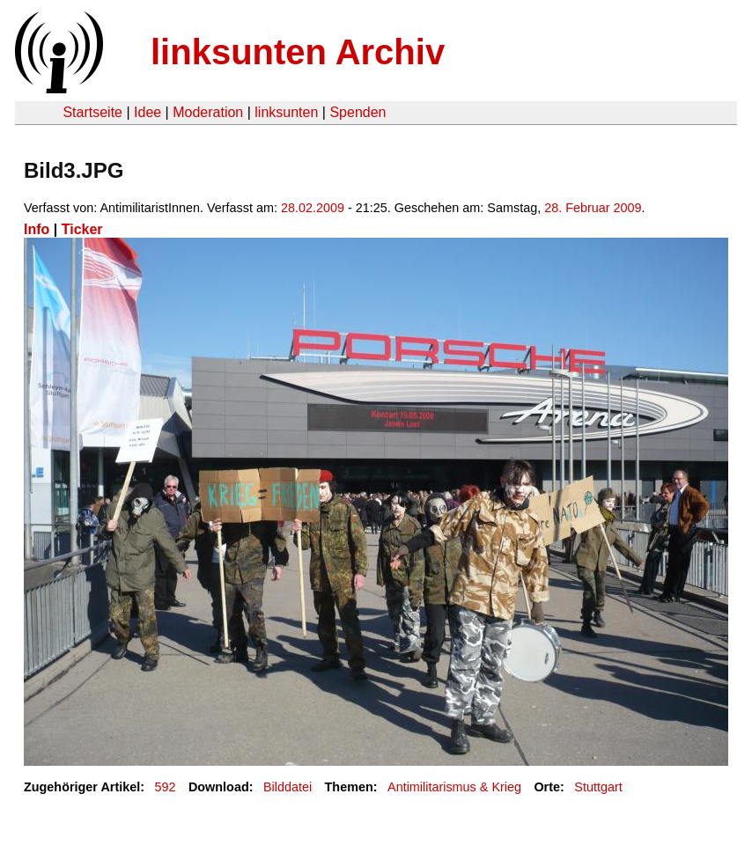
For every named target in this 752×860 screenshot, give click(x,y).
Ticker (82, 229)
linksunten (286, 112)
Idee (147, 112)
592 (165, 787)
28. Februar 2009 (592, 208)
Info (36, 229)
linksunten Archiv (298, 52)
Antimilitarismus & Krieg (454, 787)
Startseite (92, 112)
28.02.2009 (312, 208)
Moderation (208, 112)
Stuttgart (598, 787)
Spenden (357, 112)
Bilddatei (287, 787)
